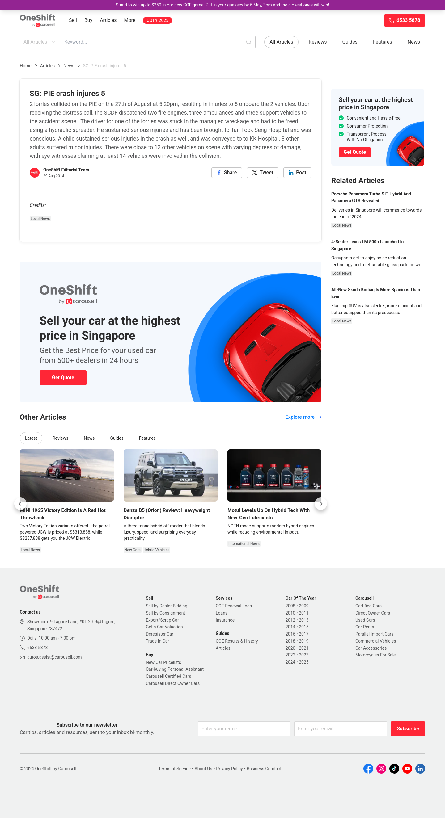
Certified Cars (368, 605)
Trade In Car (157, 641)
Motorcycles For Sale (375, 654)
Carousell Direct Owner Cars (173, 683)
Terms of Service (174, 768)
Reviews (318, 42)
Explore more (303, 417)
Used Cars (365, 620)
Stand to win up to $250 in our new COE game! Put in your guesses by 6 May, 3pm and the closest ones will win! (222, 4)
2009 (303, 605)
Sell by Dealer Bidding (166, 605)
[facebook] (226, 172)
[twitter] (262, 172)
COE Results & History (237, 641)
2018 (290, 641)
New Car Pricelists (163, 662)
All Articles (40, 42)
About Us (203, 768)
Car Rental (365, 626)
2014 (290, 626)
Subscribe (408, 729)
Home (26, 65)
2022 (290, 654)
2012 (290, 620)
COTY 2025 (157, 20)
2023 (303, 654)
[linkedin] (297, 172)
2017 (303, 633)
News (414, 42)
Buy (88, 20)
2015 (303, 626)
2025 (303, 662)
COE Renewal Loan (234, 605)
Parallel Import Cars (374, 633)
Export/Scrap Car (162, 620)
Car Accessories (371, 648)
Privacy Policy (229, 768)
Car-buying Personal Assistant (175, 669)
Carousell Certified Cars (168, 676)
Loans (221, 612)
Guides (350, 42)
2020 (290, 648)
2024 (290, 662)
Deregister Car (159, 633)
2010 (290, 612)
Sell (73, 20)
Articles (108, 20)
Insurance (225, 620)
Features (382, 42)
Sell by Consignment (165, 612)
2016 (290, 633)
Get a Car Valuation (164, 626)
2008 (290, 605)
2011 (303, 612)
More (130, 20)
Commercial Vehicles (375, 641)
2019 (303, 641)
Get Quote (63, 377)
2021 (303, 648)
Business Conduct (264, 768)
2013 (303, 620)
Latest (31, 438)
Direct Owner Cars (372, 612)
